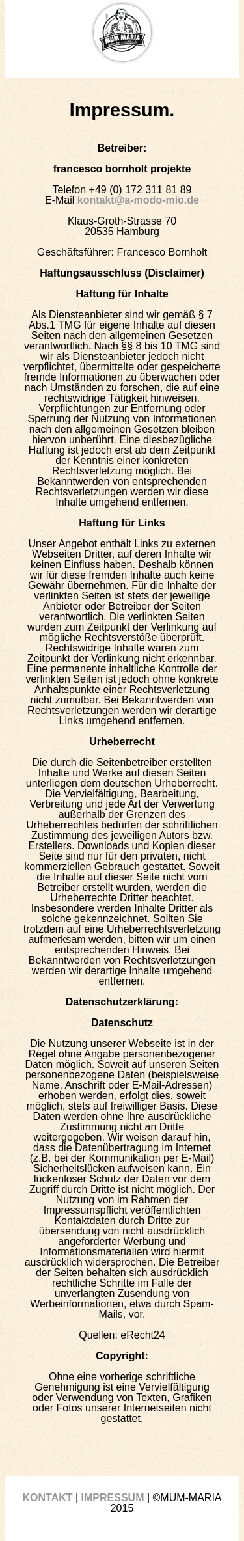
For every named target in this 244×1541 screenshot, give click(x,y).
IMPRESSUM (112, 1497)
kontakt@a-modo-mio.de (138, 200)
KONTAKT (47, 1497)
